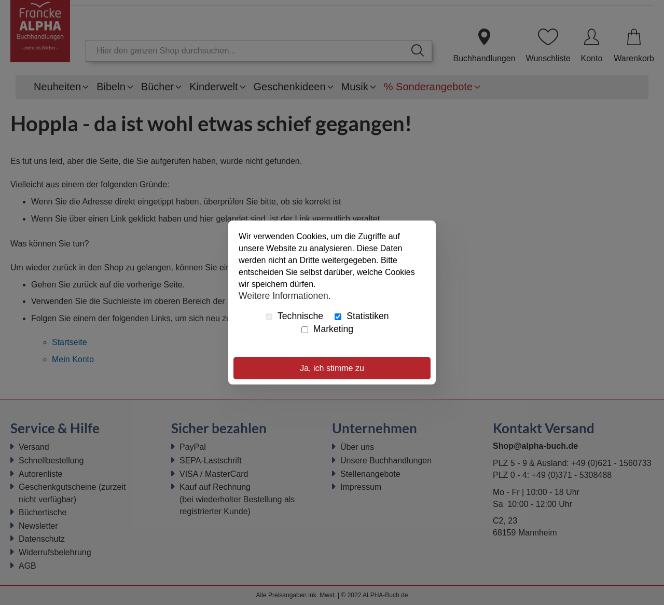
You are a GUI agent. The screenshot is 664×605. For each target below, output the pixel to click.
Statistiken (362, 316)
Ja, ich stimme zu (332, 368)
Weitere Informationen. (285, 295)
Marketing (327, 329)
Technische (294, 316)
